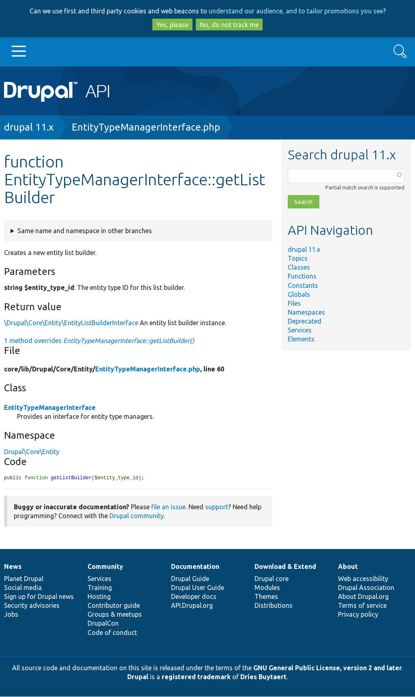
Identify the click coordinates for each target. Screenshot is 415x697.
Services (300, 330)
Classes (299, 267)
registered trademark (196, 677)
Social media (23, 588)
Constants (303, 285)
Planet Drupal (23, 579)
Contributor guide (114, 605)
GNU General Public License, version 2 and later (327, 668)
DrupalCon (103, 623)
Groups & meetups (115, 614)
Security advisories (32, 605)
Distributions (274, 605)
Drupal (137, 677)
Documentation (195, 566)
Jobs (11, 614)
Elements (301, 339)
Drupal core (272, 579)
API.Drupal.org (192, 605)
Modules (267, 588)
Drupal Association (366, 588)
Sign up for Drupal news (39, 596)
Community (105, 566)
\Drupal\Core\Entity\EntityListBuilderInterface (71, 322)
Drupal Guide (190, 579)
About (348, 566)
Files (294, 303)
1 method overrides (99, 340)
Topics (298, 258)
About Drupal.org (363, 596)
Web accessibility (363, 579)
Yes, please (172, 24)
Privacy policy (358, 614)
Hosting (99, 596)
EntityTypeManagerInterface (50, 407)
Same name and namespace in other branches (84, 230)
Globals (299, 294)
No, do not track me (229, 24)
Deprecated (304, 321)
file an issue (168, 507)
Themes (266, 596)
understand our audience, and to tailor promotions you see (296, 11)
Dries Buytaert (263, 677)
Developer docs (193, 596)
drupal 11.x (28, 127)
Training (100, 588)
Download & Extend (285, 566)
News (12, 566)
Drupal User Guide (197, 588)
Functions (302, 276)
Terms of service (362, 605)
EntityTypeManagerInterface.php (146, 127)
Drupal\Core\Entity (31, 451)
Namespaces (306, 312)
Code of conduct (112, 633)
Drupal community (136, 516)
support (216, 507)
